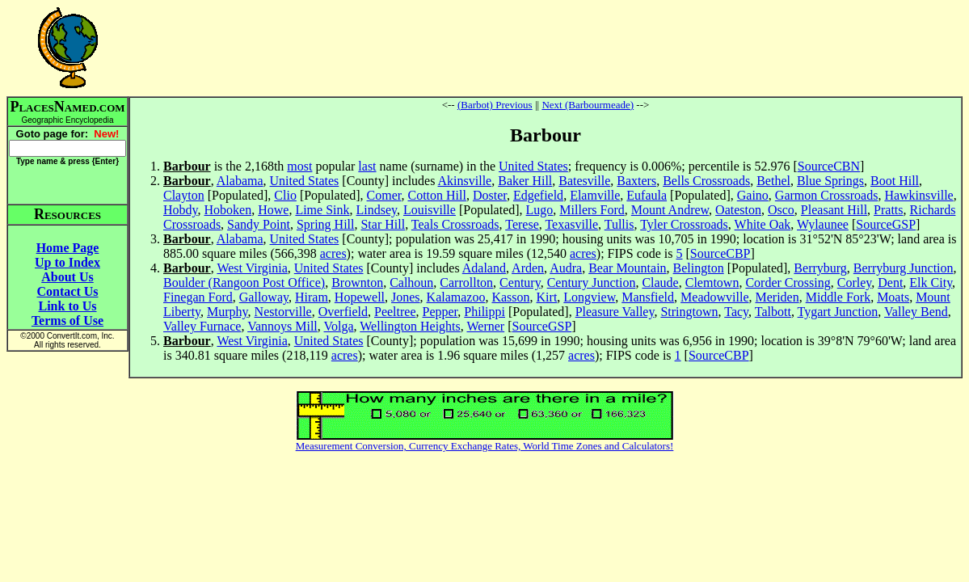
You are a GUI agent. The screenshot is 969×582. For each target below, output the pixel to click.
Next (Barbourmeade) (587, 105)
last (367, 166)
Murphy (227, 311)
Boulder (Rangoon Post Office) (244, 282)
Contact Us (68, 291)
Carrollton (466, 282)
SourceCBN (829, 166)
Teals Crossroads (455, 224)
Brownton (357, 282)
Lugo (540, 210)
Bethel (773, 181)
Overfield (343, 311)
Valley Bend (916, 311)
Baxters (636, 181)
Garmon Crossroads (826, 195)
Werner (485, 326)
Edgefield (538, 195)
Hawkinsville (918, 195)
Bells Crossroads (706, 181)
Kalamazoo (456, 297)
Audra (566, 268)
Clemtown (712, 282)
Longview (589, 297)
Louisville (429, 210)
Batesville (584, 181)
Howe (273, 210)
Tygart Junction (838, 311)
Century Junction (591, 282)
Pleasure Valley (615, 311)
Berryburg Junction (903, 268)
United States (533, 166)
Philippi (484, 311)
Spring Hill (326, 224)
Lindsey (377, 210)
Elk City (930, 282)
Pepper (440, 311)
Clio (285, 195)
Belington (698, 268)
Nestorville (283, 311)
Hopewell (360, 297)
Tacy (736, 311)
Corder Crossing (787, 282)
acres (333, 253)
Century (520, 282)
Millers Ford (591, 210)
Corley (854, 282)
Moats (893, 297)
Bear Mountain (627, 268)
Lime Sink (322, 210)
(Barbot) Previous (495, 105)
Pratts (888, 210)
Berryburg (820, 268)
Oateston (738, 210)
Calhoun (411, 282)
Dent (890, 282)
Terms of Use (67, 320)
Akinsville (465, 181)
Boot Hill (894, 181)
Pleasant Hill (834, 210)
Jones (405, 297)
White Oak (763, 224)
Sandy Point (258, 224)
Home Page (67, 248)
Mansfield (647, 297)
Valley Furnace (202, 326)
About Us (67, 277)
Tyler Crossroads (684, 224)
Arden (528, 268)
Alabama (240, 181)
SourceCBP (720, 253)
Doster (490, 195)
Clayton (183, 195)
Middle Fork (838, 297)
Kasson (510, 297)
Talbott (773, 311)
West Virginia (252, 268)
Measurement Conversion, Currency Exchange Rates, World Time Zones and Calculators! (485, 446)
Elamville (595, 195)
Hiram (311, 297)
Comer (384, 195)
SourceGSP (886, 224)
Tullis (619, 224)
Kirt (547, 297)
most (299, 166)
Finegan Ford (198, 297)
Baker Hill (525, 181)
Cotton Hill (436, 195)
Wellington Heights (410, 326)
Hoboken (228, 210)
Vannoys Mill (282, 326)
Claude (660, 282)
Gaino (753, 195)
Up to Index (67, 262)
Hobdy (180, 210)
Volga (339, 326)
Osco (781, 210)
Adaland (484, 268)
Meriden (776, 297)
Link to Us (67, 306)
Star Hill (382, 224)
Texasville (571, 224)
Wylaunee (823, 224)
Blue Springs (830, 181)
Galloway (264, 297)
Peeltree (395, 311)
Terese (522, 224)
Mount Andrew (670, 210)
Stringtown (689, 311)
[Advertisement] (545, 47)
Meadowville (714, 297)
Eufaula (646, 195)
